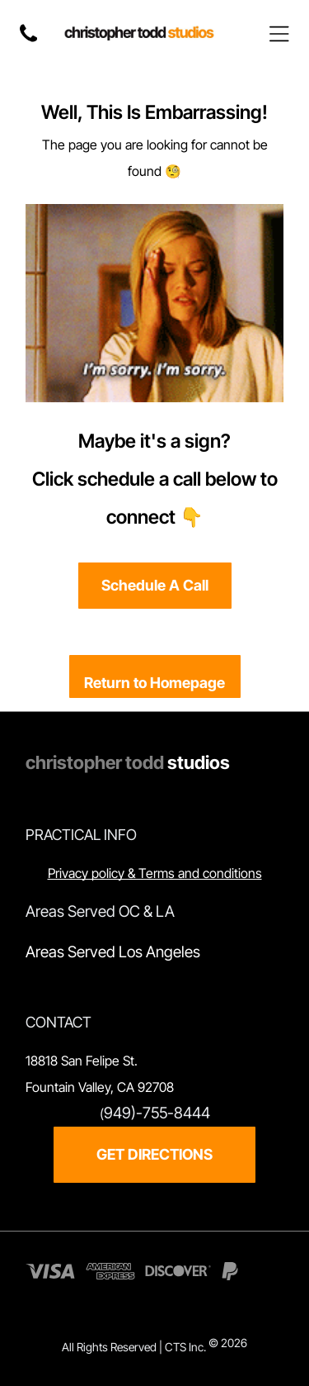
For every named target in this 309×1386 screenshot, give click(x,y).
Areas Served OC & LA (100, 911)
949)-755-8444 (157, 1113)
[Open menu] (279, 33)
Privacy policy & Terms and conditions (155, 873)
